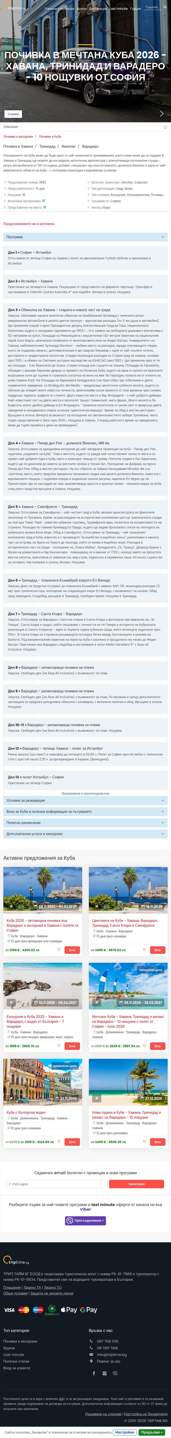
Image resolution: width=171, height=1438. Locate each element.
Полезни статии (16, 1361)
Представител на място (25, 207)
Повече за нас (104, 1361)
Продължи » (152, 1432)
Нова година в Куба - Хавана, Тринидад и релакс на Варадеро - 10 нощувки (126, 1115)
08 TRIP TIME (103, 1348)
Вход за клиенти (16, 1368)
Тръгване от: (101, 201)
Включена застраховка (24, 201)
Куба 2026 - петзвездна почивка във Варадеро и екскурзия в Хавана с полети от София (43, 925)
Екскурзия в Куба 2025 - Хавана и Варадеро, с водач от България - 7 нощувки (35, 1021)
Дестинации (98, 8)
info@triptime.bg (108, 1354)
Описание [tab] (11, 127)
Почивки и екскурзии (59, 8)
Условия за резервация (25, 800)
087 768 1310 (103, 1341)
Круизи (82, 8)
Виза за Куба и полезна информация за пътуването (49, 811)
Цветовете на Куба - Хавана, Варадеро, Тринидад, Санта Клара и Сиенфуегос (125, 923)
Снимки (13, 114)
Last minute (118, 8)
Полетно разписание (23, 822)
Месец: (97, 207)
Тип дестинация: (103, 188)
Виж (72, 950)
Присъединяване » (85, 1220)
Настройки (124, 1432)
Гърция (135, 8)
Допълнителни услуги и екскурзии (34, 833)
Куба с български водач (26, 1112)
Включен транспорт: (106, 182)
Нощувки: (14, 195)
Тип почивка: (101, 195)
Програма (14, 237)
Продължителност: (21, 188)
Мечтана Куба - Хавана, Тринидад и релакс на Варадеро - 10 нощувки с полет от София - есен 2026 (128, 1021)
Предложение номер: (23, 182)
